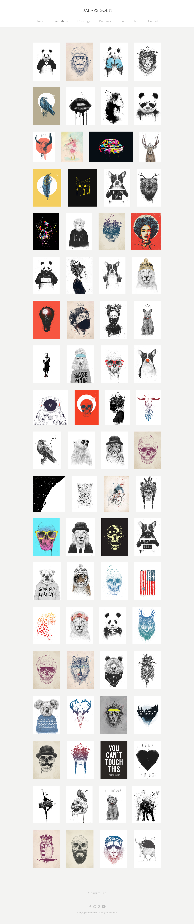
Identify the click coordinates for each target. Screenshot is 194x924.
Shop (136, 21)
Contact (153, 21)
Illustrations (60, 21)
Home (40, 21)
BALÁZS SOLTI (97, 10)
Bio (122, 21)
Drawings (83, 21)
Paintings (105, 21)
